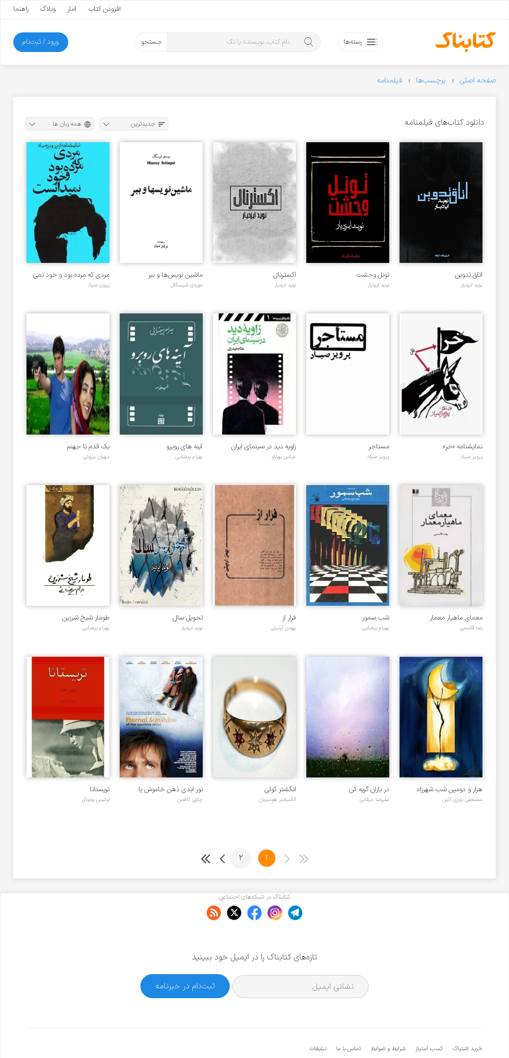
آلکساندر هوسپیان (277, 799)
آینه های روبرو (184, 446)
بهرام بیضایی (189, 457)
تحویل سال (188, 618)
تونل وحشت (372, 275)
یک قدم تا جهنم (88, 446)
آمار (72, 9)
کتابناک (430, 1034)
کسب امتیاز (429, 1018)
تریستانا (99, 789)
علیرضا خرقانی (374, 799)
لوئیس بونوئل (95, 799)
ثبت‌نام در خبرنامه (185, 956)
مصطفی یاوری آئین (462, 799)
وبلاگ (47, 9)
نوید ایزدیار (471, 285)
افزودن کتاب (104, 9)
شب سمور (375, 618)
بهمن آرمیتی (283, 628)
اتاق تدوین (468, 275)
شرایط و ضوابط (388, 1018)
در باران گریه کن (369, 789)
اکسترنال (284, 275)
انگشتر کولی (280, 789)
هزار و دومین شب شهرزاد (449, 789)
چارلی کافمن (190, 799)
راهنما (20, 9)
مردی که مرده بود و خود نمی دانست (71, 275)
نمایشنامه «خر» (462, 446)
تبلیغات (318, 1018)
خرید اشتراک (467, 1018)
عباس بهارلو (283, 457)
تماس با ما (348, 1018)
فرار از (289, 618)
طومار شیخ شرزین (85, 618)
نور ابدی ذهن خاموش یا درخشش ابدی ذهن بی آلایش (163, 789)
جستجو (151, 42)
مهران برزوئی (96, 457)
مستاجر (379, 446)
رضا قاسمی (471, 628)
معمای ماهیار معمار (456, 618)
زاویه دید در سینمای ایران (263, 446)
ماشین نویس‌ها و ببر (175, 275)
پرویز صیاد (98, 285)
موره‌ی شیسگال (187, 285)
